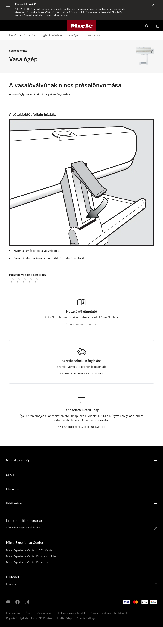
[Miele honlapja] (81, 25)
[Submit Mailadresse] (155, 584)
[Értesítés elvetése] (153, 5)
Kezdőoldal (15, 35)
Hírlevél (12, 577)
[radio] (13, 280)
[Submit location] (155, 528)
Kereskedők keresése (24, 521)
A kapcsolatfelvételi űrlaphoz (81, 427)
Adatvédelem (45, 613)
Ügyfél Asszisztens (51, 35)
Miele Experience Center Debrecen (27, 562)
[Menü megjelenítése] (8, 5)
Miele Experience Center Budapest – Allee (31, 556)
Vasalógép (73, 35)
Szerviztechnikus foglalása (81, 374)
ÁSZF (29, 613)
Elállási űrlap (64, 618)
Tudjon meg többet (81, 324)
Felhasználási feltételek (71, 613)
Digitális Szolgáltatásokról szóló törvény (29, 618)
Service (31, 35)
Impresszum (13, 613)
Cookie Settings (86, 618)
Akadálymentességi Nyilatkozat (109, 613)
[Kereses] (147, 26)
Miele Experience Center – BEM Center (29, 550)
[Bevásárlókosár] (157, 26)
